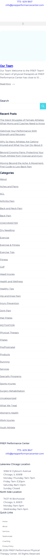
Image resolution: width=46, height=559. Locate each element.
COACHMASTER (9, 223)
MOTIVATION (7, 325)
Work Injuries (7, 420)
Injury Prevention (9, 303)
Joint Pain (5, 310)
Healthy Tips (7, 288)
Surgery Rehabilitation (12, 391)
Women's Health (9, 413)
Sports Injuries (8, 383)
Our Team (6, 66)
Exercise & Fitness (10, 245)
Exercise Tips (7, 252)
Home (4, 521)
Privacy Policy (7, 546)
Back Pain (5, 215)
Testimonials (7, 536)
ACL (2, 194)
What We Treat (8, 405)
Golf (2, 267)
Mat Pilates (6, 318)
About (3, 179)
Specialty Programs (10, 376)
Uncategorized (8, 398)
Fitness (4, 259)
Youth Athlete (7, 427)
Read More (5, 84)
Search (4, 100)
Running (5, 362)
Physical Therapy (9, 332)
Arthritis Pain (7, 201)
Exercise (4, 237)
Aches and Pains (9, 186)
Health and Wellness (11, 281)
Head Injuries (7, 274)
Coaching (6, 541)
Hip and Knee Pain (10, 296)
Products (5, 354)
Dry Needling (7, 230)
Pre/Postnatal (7, 347)
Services (4, 369)
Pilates (3, 340)
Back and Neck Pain (11, 208)
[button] (23, 24)
